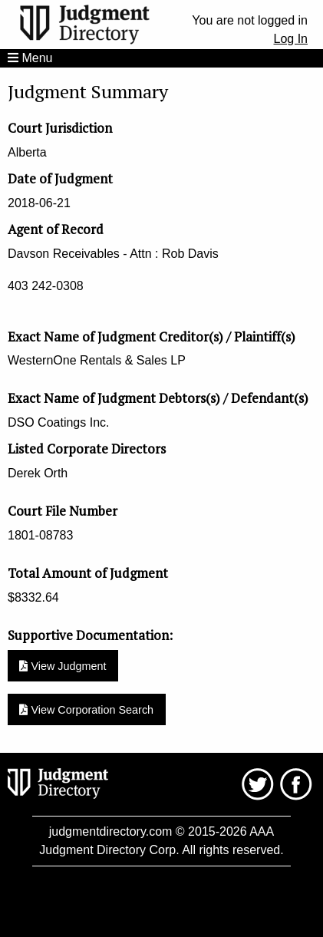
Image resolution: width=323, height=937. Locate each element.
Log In (291, 38)
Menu (30, 57)
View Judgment (62, 666)
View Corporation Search (86, 710)
